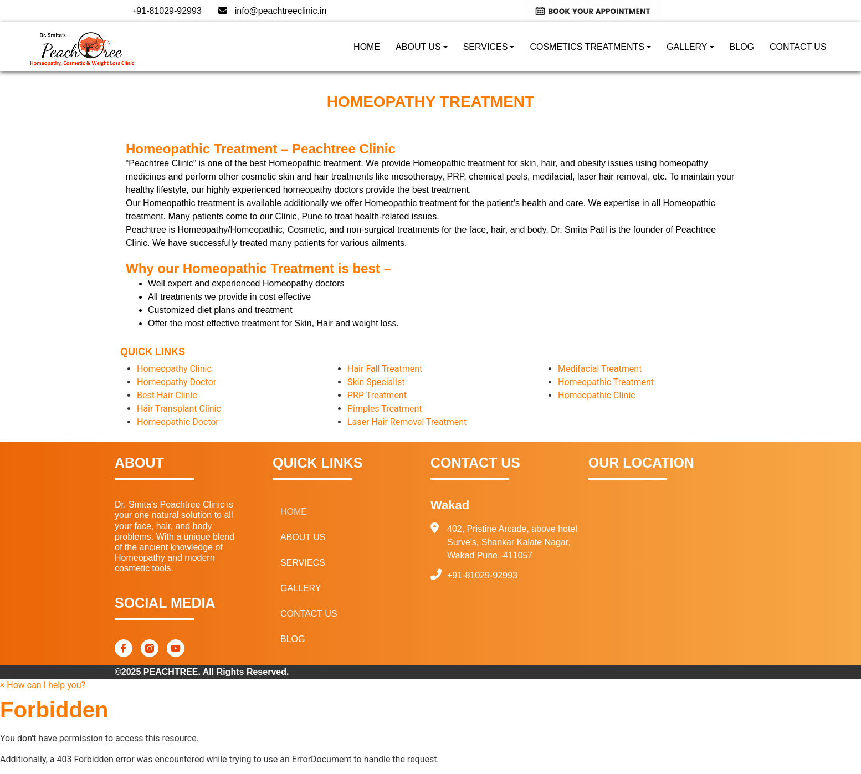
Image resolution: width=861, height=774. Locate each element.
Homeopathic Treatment (606, 382)
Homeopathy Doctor (176, 382)
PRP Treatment (377, 395)
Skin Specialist (376, 382)
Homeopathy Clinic (174, 368)
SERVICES (485, 47)
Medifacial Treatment (600, 368)
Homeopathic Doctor (178, 422)
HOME (366, 47)
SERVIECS (302, 562)
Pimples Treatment (384, 408)
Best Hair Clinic (167, 395)
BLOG (742, 47)
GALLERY (687, 47)
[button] (42, 685)
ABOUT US (418, 47)
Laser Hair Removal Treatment (407, 422)
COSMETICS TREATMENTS (587, 47)
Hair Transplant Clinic (179, 408)
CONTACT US (798, 47)
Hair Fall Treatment (384, 368)
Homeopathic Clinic (596, 395)
